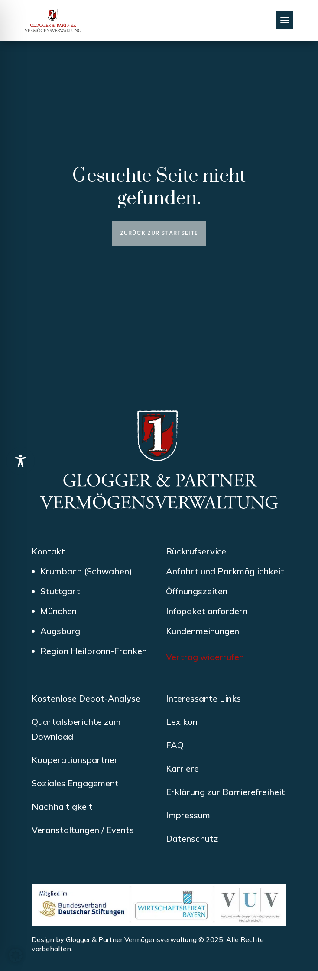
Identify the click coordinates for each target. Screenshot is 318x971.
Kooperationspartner (75, 759)
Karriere (182, 768)
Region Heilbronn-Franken (93, 650)
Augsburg (60, 630)
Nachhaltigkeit (62, 806)
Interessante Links (203, 698)
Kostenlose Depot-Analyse (86, 698)
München (58, 611)
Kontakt (48, 551)
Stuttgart (60, 591)
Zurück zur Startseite (159, 233)
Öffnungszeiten (196, 591)
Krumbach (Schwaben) (86, 571)
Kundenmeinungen (202, 630)
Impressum (188, 815)
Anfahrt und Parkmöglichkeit (225, 571)
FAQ (175, 745)
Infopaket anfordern (206, 611)
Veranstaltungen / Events (83, 829)
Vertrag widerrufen (205, 656)
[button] (15, 955)
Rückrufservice (196, 551)
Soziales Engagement (75, 783)
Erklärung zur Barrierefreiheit (225, 791)
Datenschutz (192, 838)
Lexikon (182, 721)
